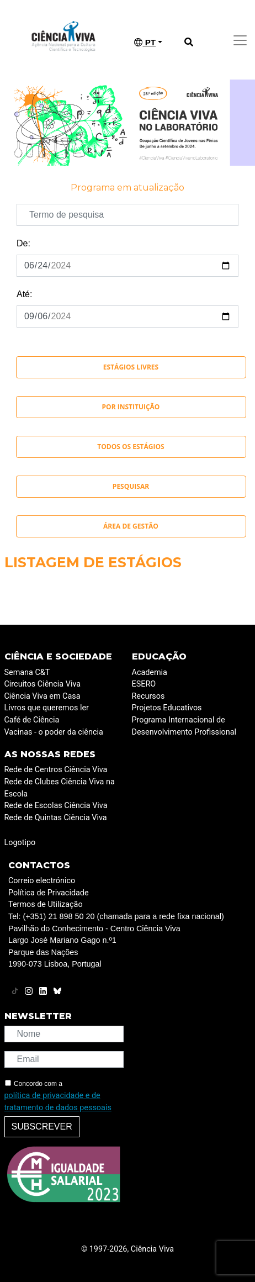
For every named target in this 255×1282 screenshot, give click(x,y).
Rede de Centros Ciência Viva (56, 769)
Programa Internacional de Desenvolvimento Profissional (184, 726)
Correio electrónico (41, 880)
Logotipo (20, 842)
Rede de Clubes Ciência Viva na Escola (59, 788)
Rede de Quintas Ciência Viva (55, 817)
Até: (24, 294)
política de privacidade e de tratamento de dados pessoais (57, 1101)
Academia (149, 672)
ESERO (144, 684)
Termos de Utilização (45, 904)
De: (23, 243)
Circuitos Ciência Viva (42, 684)
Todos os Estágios (130, 446)
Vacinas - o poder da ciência (53, 732)
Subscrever (42, 1126)
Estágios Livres (130, 367)
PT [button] (145, 42)
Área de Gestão (130, 526)
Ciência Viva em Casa (42, 696)
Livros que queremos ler (46, 708)
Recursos (148, 696)
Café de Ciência (32, 720)
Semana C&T (27, 672)
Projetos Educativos (167, 708)
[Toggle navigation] (240, 40)
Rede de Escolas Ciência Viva (56, 805)
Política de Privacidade (48, 893)
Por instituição (131, 406)
